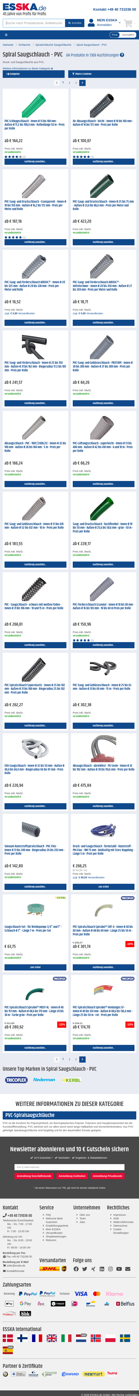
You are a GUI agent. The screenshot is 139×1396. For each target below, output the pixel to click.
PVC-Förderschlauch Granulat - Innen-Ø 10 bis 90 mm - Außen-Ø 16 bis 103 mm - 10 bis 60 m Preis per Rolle (103, 606)
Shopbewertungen (56, 1236)
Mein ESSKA (53, 1229)
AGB (116, 1218)
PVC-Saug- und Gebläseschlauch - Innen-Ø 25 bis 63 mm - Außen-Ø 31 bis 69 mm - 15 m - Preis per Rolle (102, 687)
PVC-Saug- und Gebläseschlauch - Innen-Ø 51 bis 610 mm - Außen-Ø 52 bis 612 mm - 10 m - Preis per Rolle (34, 526)
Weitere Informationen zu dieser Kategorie (28, 68)
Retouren (51, 1240)
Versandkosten (54, 1232)
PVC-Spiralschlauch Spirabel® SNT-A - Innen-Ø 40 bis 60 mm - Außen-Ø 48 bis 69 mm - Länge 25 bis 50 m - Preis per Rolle (103, 930)
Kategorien (13, 74)
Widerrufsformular (123, 1222)
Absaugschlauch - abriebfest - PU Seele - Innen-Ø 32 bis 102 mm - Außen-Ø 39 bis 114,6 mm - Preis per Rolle (103, 767)
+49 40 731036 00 (17, 1216)
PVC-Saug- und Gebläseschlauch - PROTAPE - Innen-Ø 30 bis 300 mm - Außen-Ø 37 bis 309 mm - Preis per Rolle (103, 366)
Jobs (82, 1222)
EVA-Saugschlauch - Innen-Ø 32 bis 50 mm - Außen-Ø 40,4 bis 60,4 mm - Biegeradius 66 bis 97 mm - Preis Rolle (34, 769)
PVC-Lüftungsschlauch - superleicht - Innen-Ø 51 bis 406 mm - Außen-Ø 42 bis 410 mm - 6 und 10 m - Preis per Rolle (103, 447)
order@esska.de (14, 1265)
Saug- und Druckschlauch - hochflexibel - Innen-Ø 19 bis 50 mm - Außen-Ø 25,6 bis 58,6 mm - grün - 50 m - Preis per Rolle (103, 528)
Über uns (85, 1214)
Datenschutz (120, 1225)
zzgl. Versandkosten (20, 313)
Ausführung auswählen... (35, 162)
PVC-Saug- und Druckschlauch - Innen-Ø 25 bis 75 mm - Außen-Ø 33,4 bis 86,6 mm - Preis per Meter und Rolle (103, 205)
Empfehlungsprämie (57, 1225)
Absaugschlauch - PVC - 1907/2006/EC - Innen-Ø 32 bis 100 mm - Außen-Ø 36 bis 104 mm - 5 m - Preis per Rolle (35, 447)
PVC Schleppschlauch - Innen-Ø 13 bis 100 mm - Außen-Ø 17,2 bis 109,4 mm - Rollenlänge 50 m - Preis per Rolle (35, 125)
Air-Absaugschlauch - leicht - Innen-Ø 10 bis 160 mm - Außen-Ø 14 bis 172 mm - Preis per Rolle (103, 123)
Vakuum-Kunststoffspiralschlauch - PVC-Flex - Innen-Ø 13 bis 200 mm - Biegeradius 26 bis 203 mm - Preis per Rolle (35, 850)
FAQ (48, 1214)
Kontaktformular (13, 1271)
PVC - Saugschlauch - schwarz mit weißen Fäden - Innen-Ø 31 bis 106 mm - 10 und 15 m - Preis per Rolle (34, 606)
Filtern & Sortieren (81, 74)
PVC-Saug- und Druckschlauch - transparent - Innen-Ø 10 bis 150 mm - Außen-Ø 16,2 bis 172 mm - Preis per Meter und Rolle (35, 205)
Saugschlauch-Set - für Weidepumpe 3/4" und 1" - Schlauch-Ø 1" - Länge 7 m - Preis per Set (33, 928)
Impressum (119, 1214)
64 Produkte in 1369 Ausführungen (95, 55)
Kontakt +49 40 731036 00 (114, 9)
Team (83, 1218)
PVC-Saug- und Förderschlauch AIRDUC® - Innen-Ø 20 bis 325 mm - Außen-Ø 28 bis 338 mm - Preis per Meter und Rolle (35, 286)
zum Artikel (103, 887)
